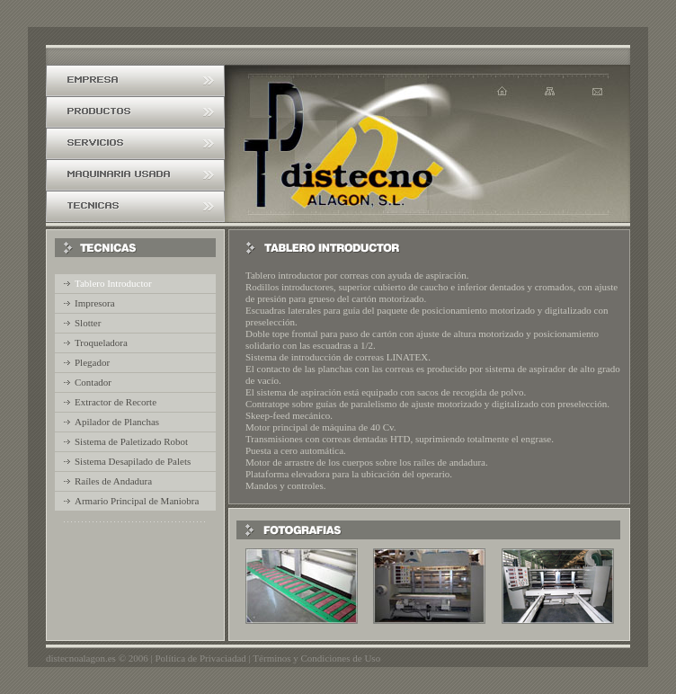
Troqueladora (101, 342)
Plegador (92, 362)
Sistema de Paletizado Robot (131, 441)
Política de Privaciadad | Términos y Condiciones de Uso (267, 658)
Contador (93, 382)
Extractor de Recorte (115, 401)
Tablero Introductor (113, 283)
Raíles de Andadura (113, 481)
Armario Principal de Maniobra (137, 500)
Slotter (88, 322)
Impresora (95, 303)
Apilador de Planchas (117, 421)
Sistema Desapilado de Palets (133, 461)
